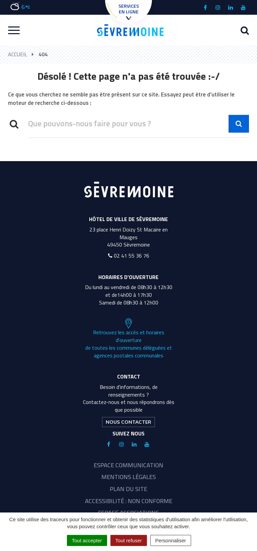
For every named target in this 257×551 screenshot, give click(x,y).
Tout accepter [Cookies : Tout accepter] (87, 540)
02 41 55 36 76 (128, 256)
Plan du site (128, 488)
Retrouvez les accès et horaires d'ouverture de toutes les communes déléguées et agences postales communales (128, 338)
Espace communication (128, 465)
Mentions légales (128, 476)
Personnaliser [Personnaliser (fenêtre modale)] (170, 540)
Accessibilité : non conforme (128, 500)
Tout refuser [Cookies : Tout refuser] (128, 540)
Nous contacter (128, 422)
